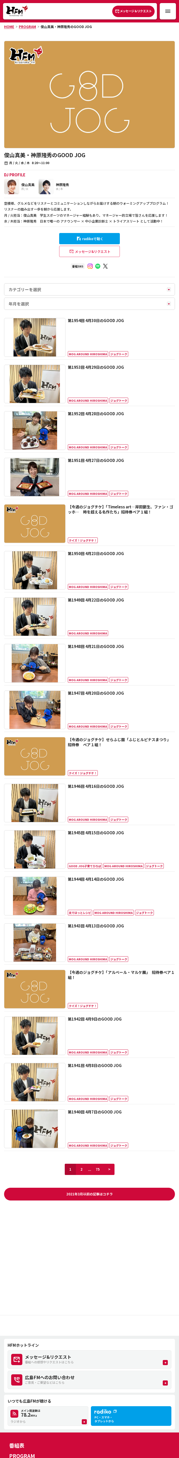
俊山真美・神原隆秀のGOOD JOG (66, 26)
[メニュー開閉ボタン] (168, 11)
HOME (9, 26)
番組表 (16, 1445)
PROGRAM (27, 26)
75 (98, 1169)
